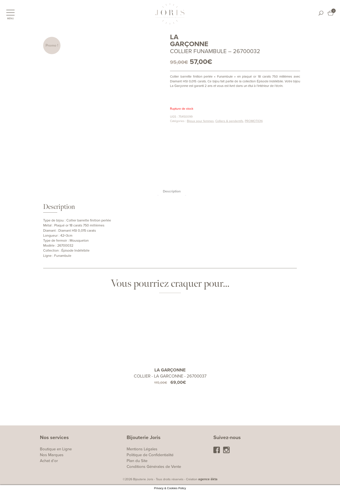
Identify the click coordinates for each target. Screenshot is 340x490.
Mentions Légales (142, 447)
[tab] (171, 190)
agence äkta (207, 477)
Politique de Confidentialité (150, 453)
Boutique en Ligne (56, 447)
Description (172, 190)
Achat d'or (49, 459)
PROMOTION (254, 121)
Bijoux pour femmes (200, 121)
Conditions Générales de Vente (154, 465)
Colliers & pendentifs (229, 121)
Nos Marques (52, 453)
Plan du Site (137, 459)
